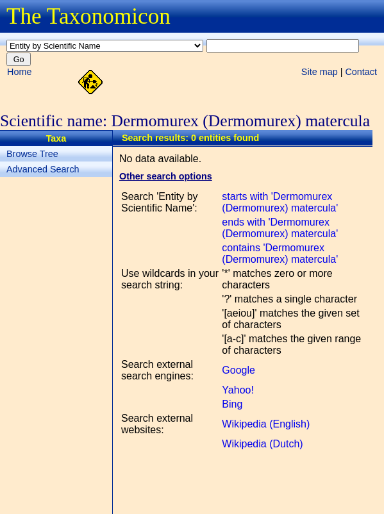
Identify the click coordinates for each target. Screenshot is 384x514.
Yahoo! (238, 390)
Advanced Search (42, 169)
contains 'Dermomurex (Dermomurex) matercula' (280, 253)
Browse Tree (32, 154)
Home (19, 72)
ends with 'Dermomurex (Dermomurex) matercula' (280, 228)
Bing (232, 404)
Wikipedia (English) (266, 424)
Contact (361, 72)
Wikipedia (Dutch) (262, 443)
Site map (319, 72)
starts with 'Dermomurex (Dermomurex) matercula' (280, 202)
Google (238, 370)
